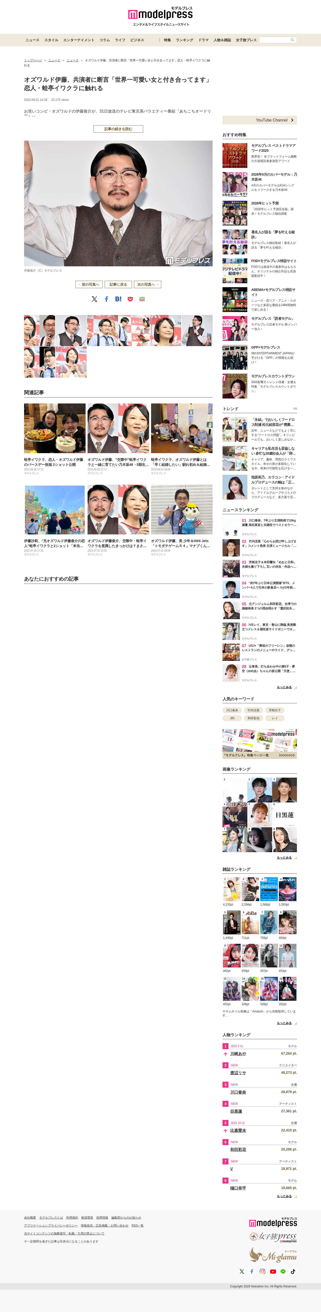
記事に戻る (118, 284)
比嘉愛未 (238, 1130)
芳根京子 (275, 710)
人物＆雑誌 (222, 40)
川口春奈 (232, 710)
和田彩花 (253, 718)
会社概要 (30, 1217)
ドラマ (203, 40)
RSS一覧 (138, 1225)
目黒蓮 (236, 1111)
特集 (167, 40)
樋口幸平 (238, 1188)
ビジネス (137, 40)
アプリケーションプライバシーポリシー (51, 1225)
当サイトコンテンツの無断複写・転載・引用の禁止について (64, 1233)
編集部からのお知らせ (126, 1217)
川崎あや (238, 1054)
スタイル (51, 40)
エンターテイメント (79, 40)
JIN (232, 718)
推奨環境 (87, 1217)
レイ (275, 718)
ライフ (120, 40)
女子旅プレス (246, 40)
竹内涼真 (253, 710)
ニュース (32, 40)
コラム (104, 40)
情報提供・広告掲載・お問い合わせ (104, 1225)
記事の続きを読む (118, 129)
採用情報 (102, 1217)
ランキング (184, 40)
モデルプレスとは (51, 1217)
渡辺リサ (238, 1073)
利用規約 (72, 1217)
